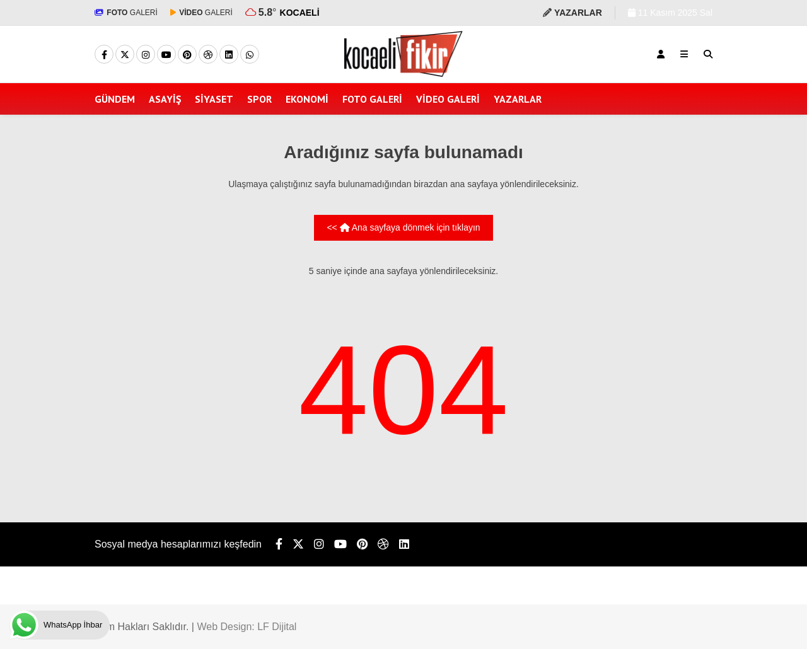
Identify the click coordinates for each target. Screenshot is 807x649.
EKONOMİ (307, 99)
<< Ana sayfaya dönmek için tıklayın (403, 227)
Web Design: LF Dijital (246, 626)
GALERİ (126, 12)
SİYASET (214, 99)
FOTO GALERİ (372, 99)
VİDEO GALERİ (448, 99)
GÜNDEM (115, 99)
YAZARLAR (518, 99)
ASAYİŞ (165, 99)
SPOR (259, 99)
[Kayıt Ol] (661, 54)
